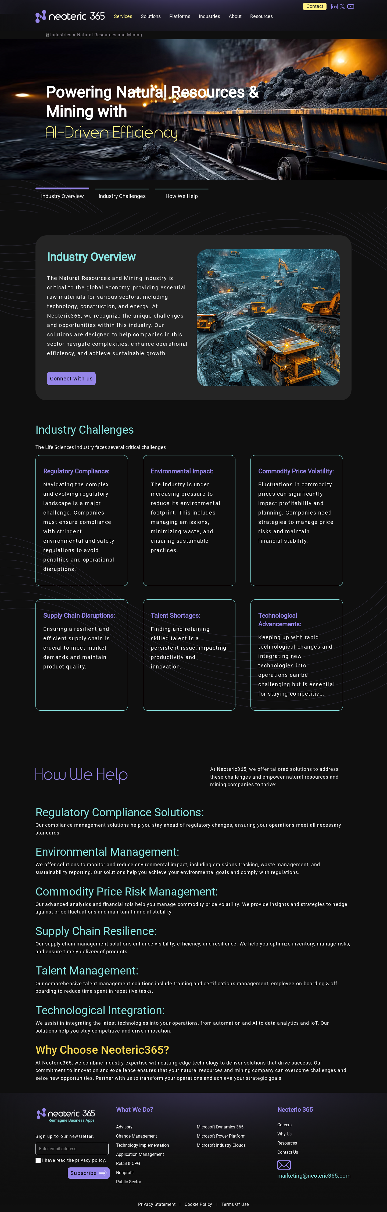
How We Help (182, 196)
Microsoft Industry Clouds (221, 1145)
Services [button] (123, 16)
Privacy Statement (156, 1204)
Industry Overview (62, 196)
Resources (261, 16)
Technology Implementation (142, 1145)
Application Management (140, 1154)
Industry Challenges (122, 196)
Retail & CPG (128, 1163)
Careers (284, 1124)
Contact (314, 6)
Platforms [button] (179, 16)
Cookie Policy (198, 1204)
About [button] (235, 16)
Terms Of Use (235, 1204)
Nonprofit (125, 1172)
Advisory (124, 1127)
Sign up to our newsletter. (64, 1136)
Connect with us (71, 378)
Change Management (136, 1136)
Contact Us (287, 1152)
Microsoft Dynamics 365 (220, 1127)
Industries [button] (209, 16)
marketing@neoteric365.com (313, 1176)
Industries (60, 34)
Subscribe (88, 1173)
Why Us (284, 1134)
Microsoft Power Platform (221, 1136)
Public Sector (128, 1181)
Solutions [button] (151, 16)
